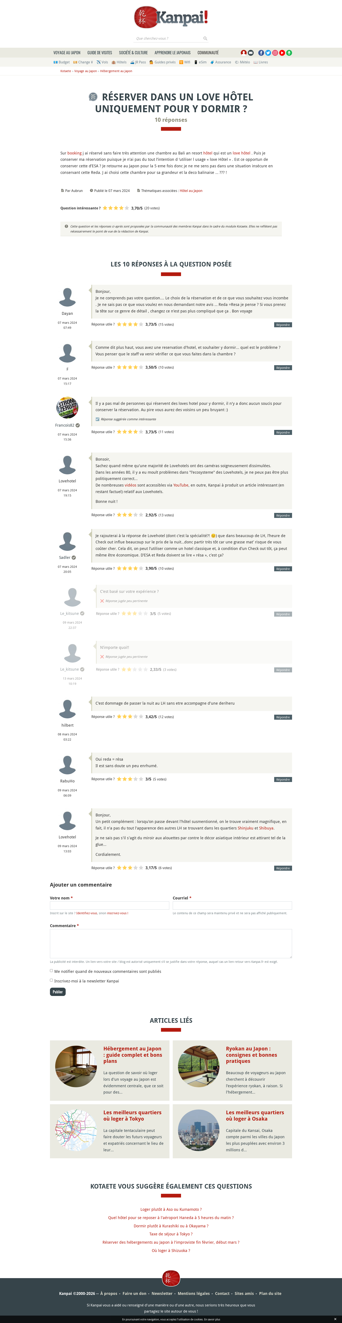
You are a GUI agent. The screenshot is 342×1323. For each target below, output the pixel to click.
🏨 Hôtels (119, 62)
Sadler (64, 557)
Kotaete (65, 71)
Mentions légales (194, 1293)
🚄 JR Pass (138, 62)
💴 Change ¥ (83, 62)
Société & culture (133, 52)
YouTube (180, 485)
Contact (222, 1293)
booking (74, 153)
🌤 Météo (242, 62)
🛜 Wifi (184, 62)
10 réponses (171, 120)
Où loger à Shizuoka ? (171, 1250)
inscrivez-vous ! (117, 913)
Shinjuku (245, 828)
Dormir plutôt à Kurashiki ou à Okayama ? (171, 1225)
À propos (108, 1293)
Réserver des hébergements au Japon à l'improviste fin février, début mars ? (171, 1242)
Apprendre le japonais (173, 52)
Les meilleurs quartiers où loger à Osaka (255, 1115)
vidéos (130, 485)
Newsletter (162, 1293)
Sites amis (244, 1293)
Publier (58, 991)
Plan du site (270, 1293)
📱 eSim (200, 62)
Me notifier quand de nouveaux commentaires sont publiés (107, 971)
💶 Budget (61, 62)
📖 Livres (260, 62)
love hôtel (241, 153)
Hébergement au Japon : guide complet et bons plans (132, 1055)
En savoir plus (212, 1319)
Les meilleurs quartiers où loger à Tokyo (132, 1115)
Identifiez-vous (86, 913)
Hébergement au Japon (116, 71)
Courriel (182, 898)
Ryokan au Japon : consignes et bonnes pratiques (251, 1055)
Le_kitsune (69, 613)
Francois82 (64, 425)
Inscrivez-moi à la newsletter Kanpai (86, 981)
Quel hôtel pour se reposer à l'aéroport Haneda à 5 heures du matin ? (171, 1217)
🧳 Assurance (220, 62)
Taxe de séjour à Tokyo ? (171, 1233)
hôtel (207, 153)
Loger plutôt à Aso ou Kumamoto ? (171, 1209)
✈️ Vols (102, 62)
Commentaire (64, 925)
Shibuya (266, 828)
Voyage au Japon (66, 52)
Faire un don (134, 1293)
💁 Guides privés (162, 62)
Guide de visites (99, 52)
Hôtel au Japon (191, 190)
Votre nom (61, 898)
